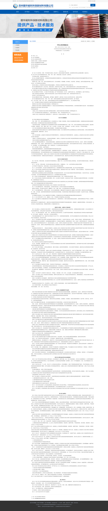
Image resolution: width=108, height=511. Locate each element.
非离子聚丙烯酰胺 (89, 7)
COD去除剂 (60, 502)
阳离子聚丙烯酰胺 (75, 7)
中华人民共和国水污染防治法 (40, 496)
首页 (17, 11)
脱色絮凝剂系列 (54, 502)
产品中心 (36, 11)
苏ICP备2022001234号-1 (68, 504)
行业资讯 (17, 47)
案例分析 (65, 11)
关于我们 (27, 11)
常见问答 (17, 50)
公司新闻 (17, 45)
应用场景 (46, 11)
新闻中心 (56, 11)
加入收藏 (93, 1)
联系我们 (85, 11)
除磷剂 (72, 502)
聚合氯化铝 (76, 502)
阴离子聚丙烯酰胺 (82, 7)
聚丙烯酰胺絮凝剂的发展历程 (40, 498)
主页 (85, 41)
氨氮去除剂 (68, 502)
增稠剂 (64, 502)
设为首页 (89, 1)
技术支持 (75, 11)
